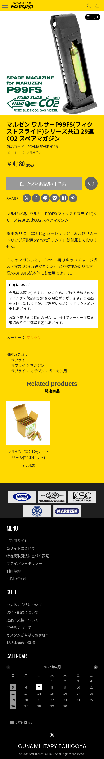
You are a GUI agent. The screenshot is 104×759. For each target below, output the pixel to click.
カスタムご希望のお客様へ (27, 635)
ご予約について (18, 627)
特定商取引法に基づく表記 (27, 555)
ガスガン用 (58, 370)
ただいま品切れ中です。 (47, 183)
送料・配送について (22, 612)
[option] (52, 63)
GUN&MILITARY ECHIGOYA (52, 746)
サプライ (18, 359)
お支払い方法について (24, 604)
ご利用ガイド (17, 540)
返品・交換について (22, 619)
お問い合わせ (17, 578)
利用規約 (13, 570)
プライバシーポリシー (24, 563)
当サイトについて (20, 548)
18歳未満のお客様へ (22, 642)
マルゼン (33, 337)
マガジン (37, 365)
